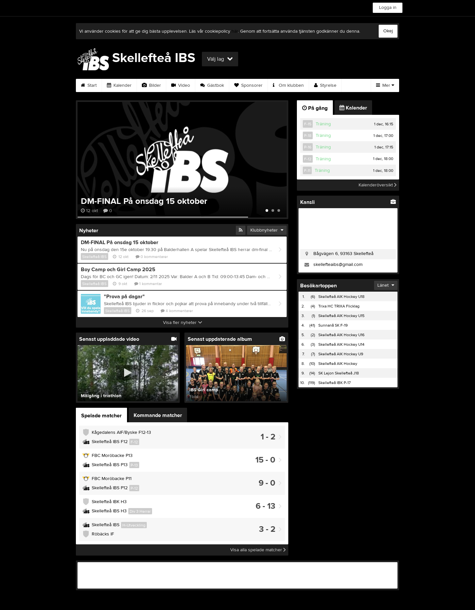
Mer (385, 85)
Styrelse (325, 85)
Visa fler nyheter (182, 323)
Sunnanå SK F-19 (333, 325)
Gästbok (212, 85)
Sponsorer (248, 85)
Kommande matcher (158, 415)
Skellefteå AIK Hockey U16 (341, 334)
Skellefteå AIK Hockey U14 (341, 344)
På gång (315, 108)
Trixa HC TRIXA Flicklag (339, 306)
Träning (323, 124)
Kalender (119, 85)
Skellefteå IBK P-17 (334, 382)
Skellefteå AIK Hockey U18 (341, 296)
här (235, 31)
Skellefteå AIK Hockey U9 (340, 354)
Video (180, 85)
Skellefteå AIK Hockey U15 (341, 315)
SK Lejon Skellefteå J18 (338, 373)
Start (89, 85)
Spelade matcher (101, 415)
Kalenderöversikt (377, 185)
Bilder (151, 85)
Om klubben (288, 85)
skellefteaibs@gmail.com (338, 265)
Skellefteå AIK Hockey (337, 363)
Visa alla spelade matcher (258, 550)
